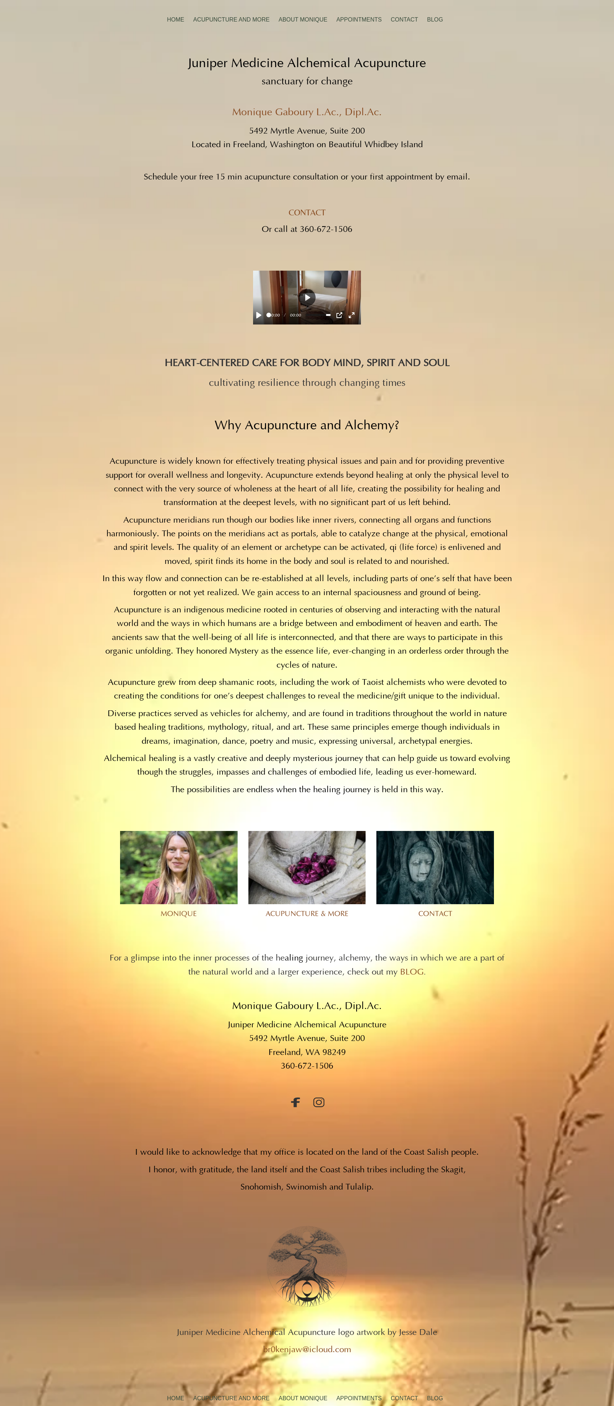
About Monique (303, 20)
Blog (435, 20)
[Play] (259, 315)
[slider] (268, 315)
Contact (404, 20)
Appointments (359, 20)
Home (175, 20)
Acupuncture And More (231, 20)
